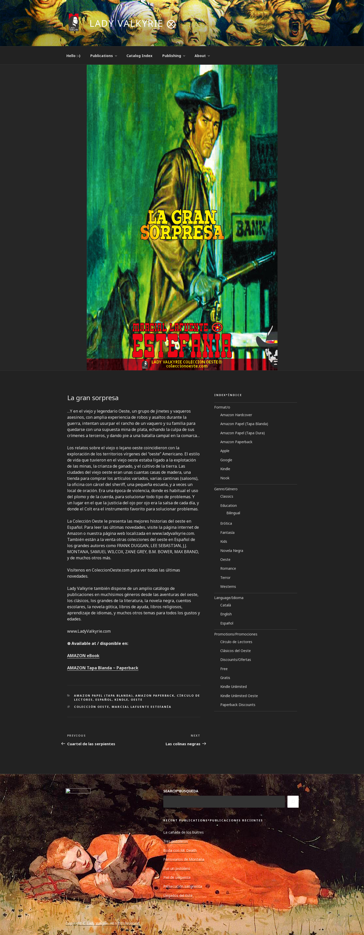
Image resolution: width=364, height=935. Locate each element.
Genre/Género (226, 488)
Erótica (226, 523)
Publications (104, 55)
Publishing (174, 55)
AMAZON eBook (83, 655)
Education (228, 505)
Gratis (225, 677)
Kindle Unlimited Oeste (239, 695)
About (203, 55)
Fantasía (227, 532)
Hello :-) (73, 55)
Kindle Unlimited (233, 686)
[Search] (293, 801)
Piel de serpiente (177, 877)
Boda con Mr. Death (180, 850)
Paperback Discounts (237, 704)
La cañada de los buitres (183, 832)
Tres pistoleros (175, 841)
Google (226, 459)
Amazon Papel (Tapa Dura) (242, 432)
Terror (225, 577)
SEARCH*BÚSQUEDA (180, 791)
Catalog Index (139, 55)
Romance (228, 568)
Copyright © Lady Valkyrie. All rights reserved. (103, 923)
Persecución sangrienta (182, 886)
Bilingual (233, 512)
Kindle (121, 699)
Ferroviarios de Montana (183, 859)
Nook (224, 478)
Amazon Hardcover (236, 414)
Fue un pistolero (176, 868)
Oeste (136, 699)
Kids (223, 541)
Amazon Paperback (154, 695)
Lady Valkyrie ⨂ (133, 23)
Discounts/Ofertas (235, 659)
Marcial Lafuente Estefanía (141, 707)
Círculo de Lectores (236, 641)
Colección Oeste (91, 707)
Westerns (228, 586)
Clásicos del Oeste (235, 650)
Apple (224, 450)
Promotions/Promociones (235, 634)
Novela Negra (231, 550)
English (226, 614)
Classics (226, 496)
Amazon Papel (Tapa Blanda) (103, 695)
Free (224, 668)
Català (225, 605)
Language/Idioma (228, 597)
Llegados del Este (178, 895)
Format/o (222, 407)
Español (103, 699)
